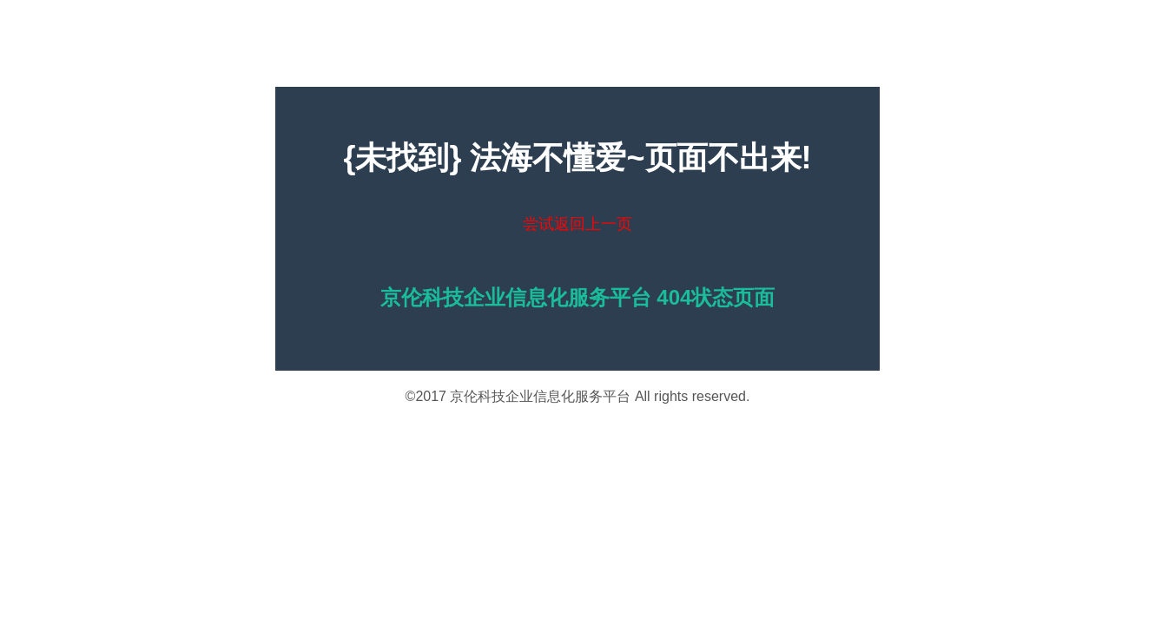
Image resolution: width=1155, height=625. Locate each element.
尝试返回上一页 (577, 224)
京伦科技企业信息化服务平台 (540, 396)
